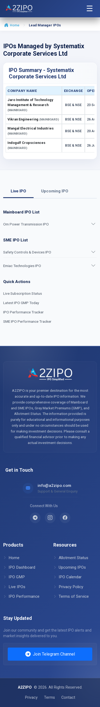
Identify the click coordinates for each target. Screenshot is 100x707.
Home (11, 25)
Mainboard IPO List (21, 212)
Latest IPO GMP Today (21, 303)
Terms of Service (71, 596)
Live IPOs (14, 586)
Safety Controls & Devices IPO (27, 252)
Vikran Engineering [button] (33, 119)
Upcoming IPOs (69, 567)
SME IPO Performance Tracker (27, 321)
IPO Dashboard (19, 567)
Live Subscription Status (22, 293)
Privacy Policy (68, 586)
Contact (68, 697)
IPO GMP (14, 577)
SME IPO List (15, 240)
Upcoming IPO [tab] (54, 191)
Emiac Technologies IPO (22, 266)
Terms (49, 697)
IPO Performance (21, 596)
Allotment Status (70, 557)
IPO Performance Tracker (23, 312)
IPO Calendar (67, 577)
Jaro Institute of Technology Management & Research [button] (30, 105)
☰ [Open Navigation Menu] (89, 8)
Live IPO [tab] (18, 191)
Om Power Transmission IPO (26, 224)
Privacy (31, 697)
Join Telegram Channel (50, 654)
